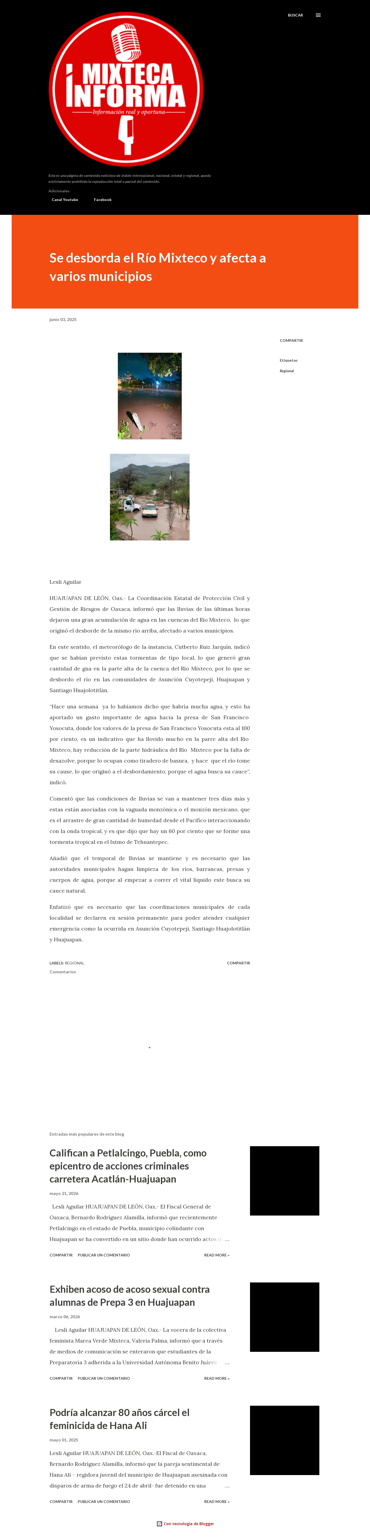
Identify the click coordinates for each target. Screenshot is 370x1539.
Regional (287, 370)
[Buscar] (295, 15)
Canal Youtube (61, 199)
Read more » (216, 1255)
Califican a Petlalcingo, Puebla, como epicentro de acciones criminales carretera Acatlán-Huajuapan (128, 1166)
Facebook (99, 199)
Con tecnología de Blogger (185, 1523)
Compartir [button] (291, 340)
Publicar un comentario (104, 1255)
